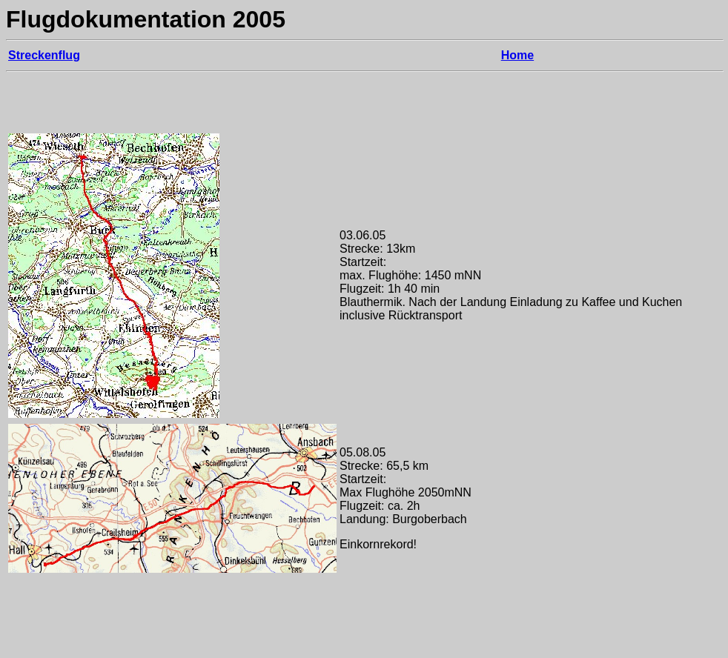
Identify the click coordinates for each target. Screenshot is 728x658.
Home (517, 55)
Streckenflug (44, 55)
